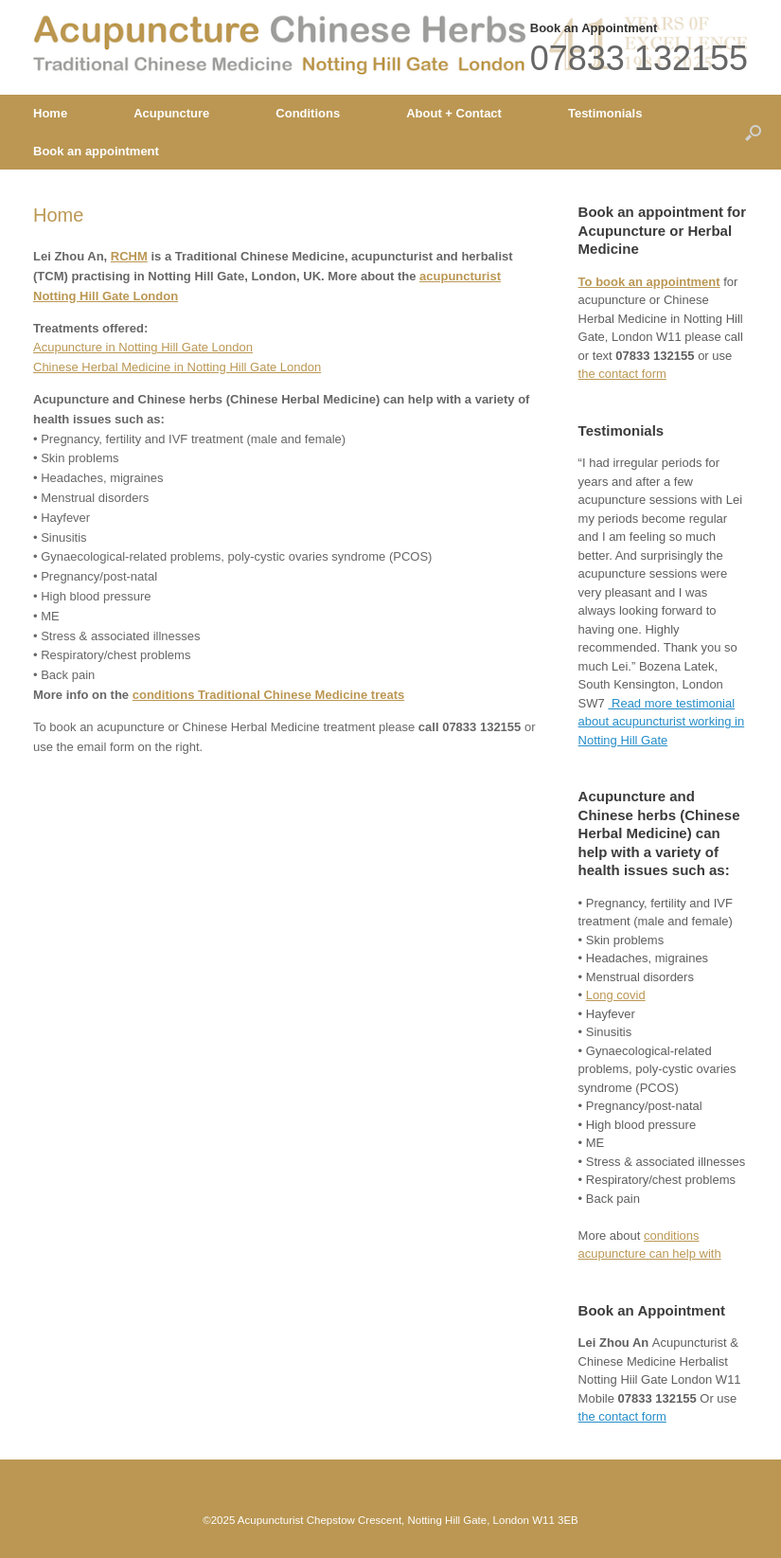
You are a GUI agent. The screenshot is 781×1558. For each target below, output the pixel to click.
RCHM (129, 256)
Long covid (616, 995)
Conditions (307, 113)
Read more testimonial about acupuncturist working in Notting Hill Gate (661, 721)
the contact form (622, 374)
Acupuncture (171, 113)
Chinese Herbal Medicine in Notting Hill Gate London (177, 367)
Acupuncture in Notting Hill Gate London (143, 347)
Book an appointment (96, 151)
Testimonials (605, 113)
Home (50, 113)
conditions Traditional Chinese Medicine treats (269, 695)
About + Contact (454, 113)
